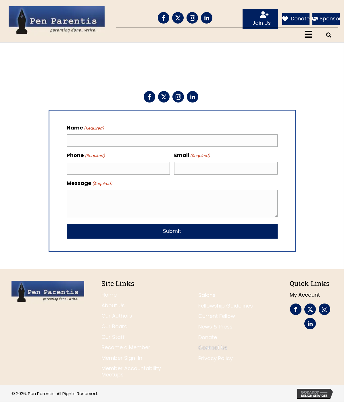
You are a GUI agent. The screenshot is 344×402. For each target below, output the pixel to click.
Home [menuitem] (109, 294)
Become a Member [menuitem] (125, 347)
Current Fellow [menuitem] (216, 316)
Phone (86, 155)
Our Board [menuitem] (114, 326)
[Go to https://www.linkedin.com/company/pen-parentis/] (206, 18)
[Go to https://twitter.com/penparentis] (178, 18)
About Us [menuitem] (113, 305)
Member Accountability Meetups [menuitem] (131, 371)
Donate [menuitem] (207, 337)
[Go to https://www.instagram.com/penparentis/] (192, 18)
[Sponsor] (326, 19)
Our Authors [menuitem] (116, 316)
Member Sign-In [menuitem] (121, 358)
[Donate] (296, 19)
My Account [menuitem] (305, 294)
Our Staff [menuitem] (113, 337)
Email (192, 155)
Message (89, 183)
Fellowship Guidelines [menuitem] (225, 305)
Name (85, 128)
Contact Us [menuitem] (212, 347)
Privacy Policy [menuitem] (215, 358)
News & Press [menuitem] (215, 326)
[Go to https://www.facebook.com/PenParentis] (163, 18)
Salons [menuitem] (207, 295)
